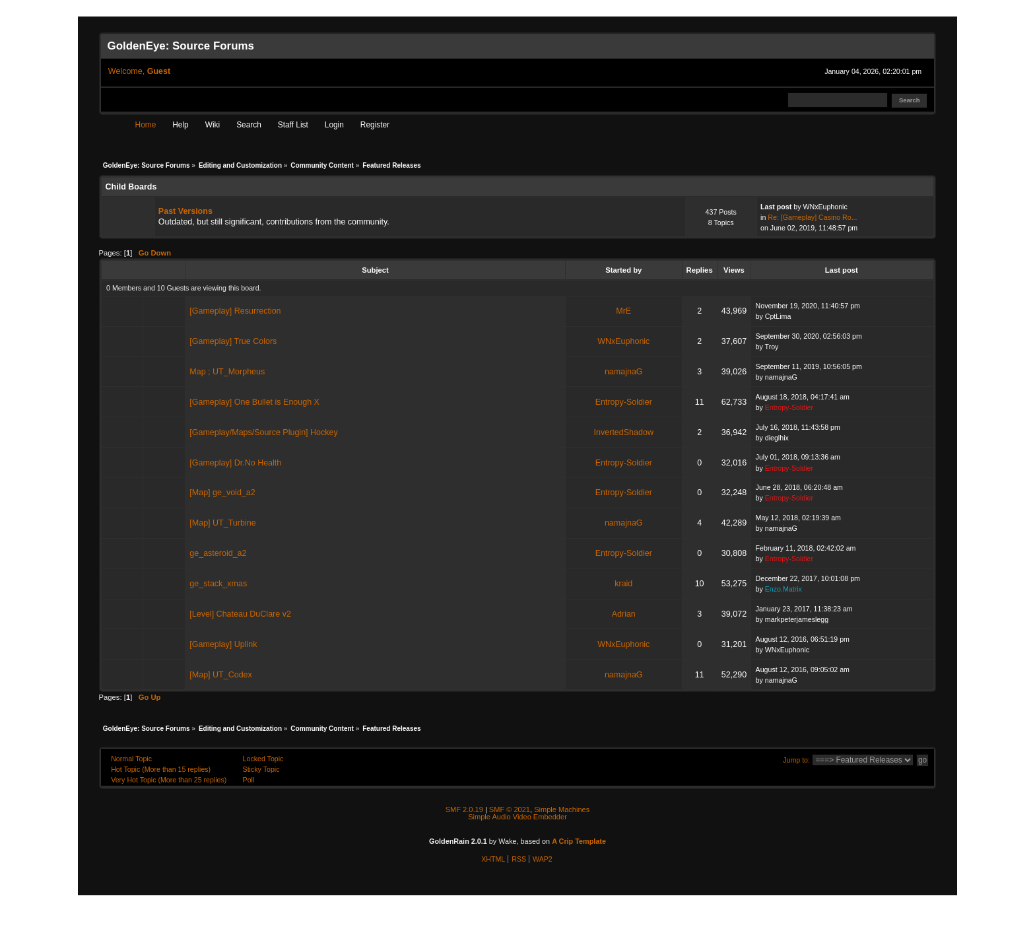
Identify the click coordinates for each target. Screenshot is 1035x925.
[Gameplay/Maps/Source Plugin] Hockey (263, 432)
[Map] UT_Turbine (222, 523)
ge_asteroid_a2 (217, 553)
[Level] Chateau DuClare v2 (240, 614)
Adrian (624, 614)
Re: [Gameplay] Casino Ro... (812, 217)
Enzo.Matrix (783, 589)
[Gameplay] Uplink (223, 644)
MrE (623, 311)
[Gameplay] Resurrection (235, 311)
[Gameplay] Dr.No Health (235, 462)
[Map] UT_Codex (220, 674)
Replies (699, 270)
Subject (375, 270)
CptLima (778, 316)
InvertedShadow (623, 432)
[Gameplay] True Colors (233, 341)
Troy (772, 347)
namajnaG (624, 371)
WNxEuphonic (825, 207)
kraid (623, 583)
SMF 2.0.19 (464, 809)
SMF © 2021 (509, 809)
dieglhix (777, 438)
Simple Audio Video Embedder (517, 817)
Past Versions (185, 211)
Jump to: (796, 760)
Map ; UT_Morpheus (227, 371)
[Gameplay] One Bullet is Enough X (254, 402)
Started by (623, 270)
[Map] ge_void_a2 (222, 492)
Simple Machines (561, 809)
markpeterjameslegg (796, 619)
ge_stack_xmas (218, 583)
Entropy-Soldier (623, 402)
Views (734, 270)
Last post (842, 270)
